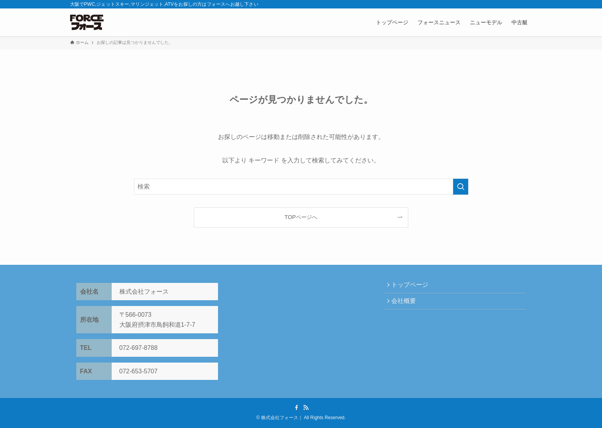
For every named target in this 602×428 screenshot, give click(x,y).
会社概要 (406, 304)
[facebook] (296, 407)
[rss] (305, 407)
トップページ (412, 286)
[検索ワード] (301, 187)
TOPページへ (301, 217)
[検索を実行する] (460, 187)
